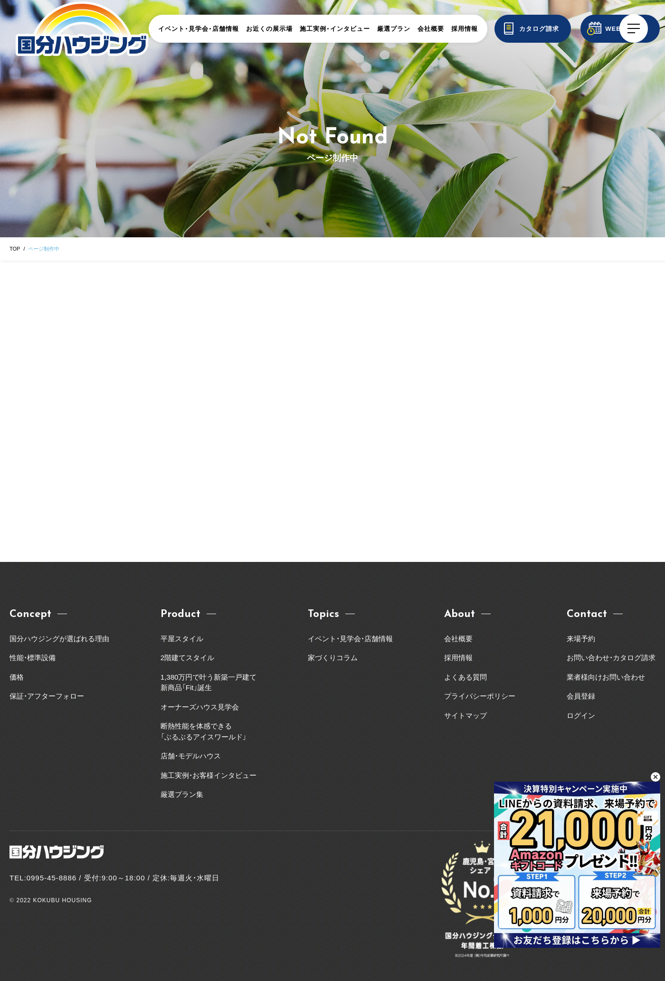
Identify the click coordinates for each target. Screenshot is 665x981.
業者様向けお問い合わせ (609, 677)
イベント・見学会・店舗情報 (198, 29)
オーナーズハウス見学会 (200, 707)
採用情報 (464, 29)
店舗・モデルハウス (191, 756)
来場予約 (581, 639)
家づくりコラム (333, 658)
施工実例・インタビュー (335, 29)
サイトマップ (465, 715)
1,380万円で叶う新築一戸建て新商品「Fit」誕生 (209, 682)
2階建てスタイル (187, 658)
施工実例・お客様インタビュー (208, 775)
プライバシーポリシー (479, 696)
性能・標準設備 (33, 658)
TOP (15, 249)
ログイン (581, 715)
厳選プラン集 (182, 794)
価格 (17, 677)
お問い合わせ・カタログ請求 (611, 658)
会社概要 (431, 29)
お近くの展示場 (269, 29)
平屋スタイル (182, 639)
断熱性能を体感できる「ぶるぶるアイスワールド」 (204, 731)
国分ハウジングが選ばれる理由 (59, 639)
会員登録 (581, 696)
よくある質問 (465, 677)
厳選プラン (393, 29)
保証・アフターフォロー (47, 696)
